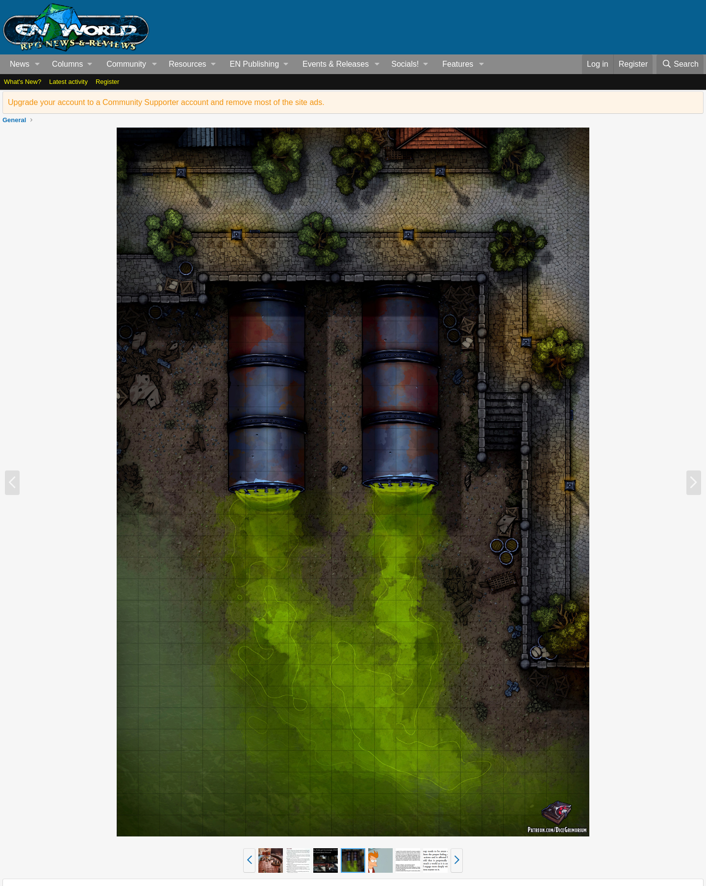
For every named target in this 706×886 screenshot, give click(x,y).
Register (107, 81)
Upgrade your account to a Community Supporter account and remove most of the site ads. (166, 102)
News (19, 64)
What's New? (22, 81)
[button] (37, 64)
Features (457, 64)
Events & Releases (336, 64)
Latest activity (68, 81)
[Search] (680, 64)
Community (126, 64)
